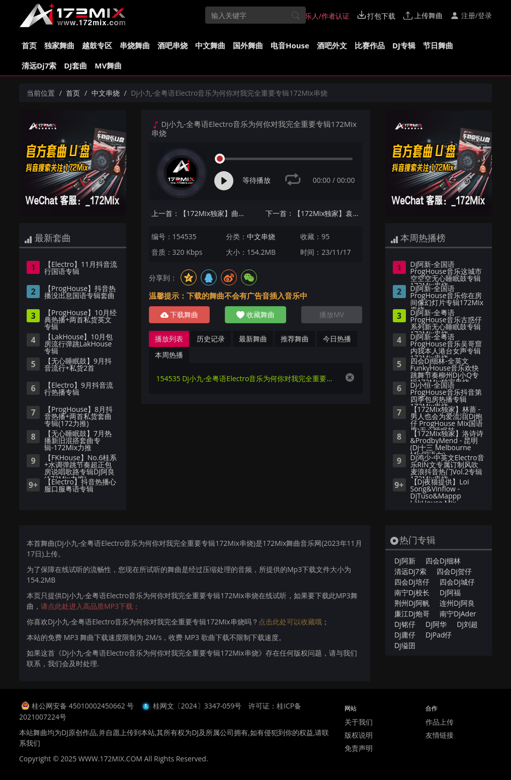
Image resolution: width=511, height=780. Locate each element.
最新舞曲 (253, 338)
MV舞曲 (108, 65)
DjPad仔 (438, 635)
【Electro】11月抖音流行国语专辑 (80, 268)
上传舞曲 (423, 15)
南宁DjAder (458, 613)
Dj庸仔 (404, 635)
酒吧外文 (332, 45)
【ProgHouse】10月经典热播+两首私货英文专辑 (80, 320)
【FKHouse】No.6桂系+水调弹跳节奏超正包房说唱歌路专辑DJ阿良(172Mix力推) (80, 466)
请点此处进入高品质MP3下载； (90, 606)
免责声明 (359, 748)
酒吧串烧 (172, 45)
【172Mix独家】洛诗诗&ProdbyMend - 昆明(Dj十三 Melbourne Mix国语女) (446, 442)
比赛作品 (370, 45)
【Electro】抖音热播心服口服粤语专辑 (80, 485)
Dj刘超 (467, 624)
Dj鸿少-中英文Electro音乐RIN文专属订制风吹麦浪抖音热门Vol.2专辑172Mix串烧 (447, 466)
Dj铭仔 (404, 624)
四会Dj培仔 (412, 582)
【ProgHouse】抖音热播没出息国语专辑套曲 (80, 292)
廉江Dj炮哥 (412, 613)
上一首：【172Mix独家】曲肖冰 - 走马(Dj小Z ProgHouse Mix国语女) (199, 213)
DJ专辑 (403, 45)
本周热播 (169, 355)
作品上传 (439, 722)
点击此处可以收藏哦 (290, 621)
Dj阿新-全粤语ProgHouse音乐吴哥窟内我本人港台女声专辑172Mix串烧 (446, 345)
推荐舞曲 (295, 338)
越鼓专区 (97, 45)
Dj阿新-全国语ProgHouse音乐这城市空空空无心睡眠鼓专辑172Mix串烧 (446, 273)
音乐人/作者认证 (319, 16)
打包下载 (377, 16)
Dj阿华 (436, 624)
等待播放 (256, 180)
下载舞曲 (179, 314)
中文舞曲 (210, 45)
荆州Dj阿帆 (412, 603)
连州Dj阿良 (457, 603)
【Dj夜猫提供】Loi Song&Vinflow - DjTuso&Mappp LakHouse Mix (439, 490)
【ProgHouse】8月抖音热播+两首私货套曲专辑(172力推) (78, 417)
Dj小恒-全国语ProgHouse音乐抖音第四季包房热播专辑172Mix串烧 (446, 394)
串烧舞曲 (135, 45)
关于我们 (359, 722)
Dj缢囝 (404, 645)
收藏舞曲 (255, 314)
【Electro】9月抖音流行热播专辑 (78, 389)
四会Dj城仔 (457, 582)
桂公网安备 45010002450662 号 (84, 706)
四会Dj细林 (443, 560)
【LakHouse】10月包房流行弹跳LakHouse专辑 (78, 344)
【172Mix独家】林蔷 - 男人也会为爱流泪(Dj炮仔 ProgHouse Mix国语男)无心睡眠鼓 (446, 418)
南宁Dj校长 (412, 592)
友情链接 (439, 735)
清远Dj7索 (39, 65)
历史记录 (211, 338)
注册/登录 (471, 15)
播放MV (331, 314)
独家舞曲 (59, 45)
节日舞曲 (438, 45)
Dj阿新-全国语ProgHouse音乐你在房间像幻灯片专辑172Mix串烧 (446, 297)
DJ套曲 (75, 65)
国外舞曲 (248, 45)
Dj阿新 (404, 560)
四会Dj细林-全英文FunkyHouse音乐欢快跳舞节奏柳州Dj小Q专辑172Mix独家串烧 (444, 370)
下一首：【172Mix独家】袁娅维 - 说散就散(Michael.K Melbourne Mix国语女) (314, 213)
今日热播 (337, 338)
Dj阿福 (450, 592)
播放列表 (169, 338)
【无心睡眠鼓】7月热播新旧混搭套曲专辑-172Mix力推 (78, 441)
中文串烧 (106, 93)
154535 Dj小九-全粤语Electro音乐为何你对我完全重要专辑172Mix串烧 (245, 378)
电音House (290, 45)
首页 (29, 45)
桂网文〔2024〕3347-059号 (197, 706)
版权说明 (359, 735)
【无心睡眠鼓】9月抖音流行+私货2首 (78, 365)
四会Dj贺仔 (454, 571)
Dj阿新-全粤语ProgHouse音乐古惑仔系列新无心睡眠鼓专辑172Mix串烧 (446, 321)
